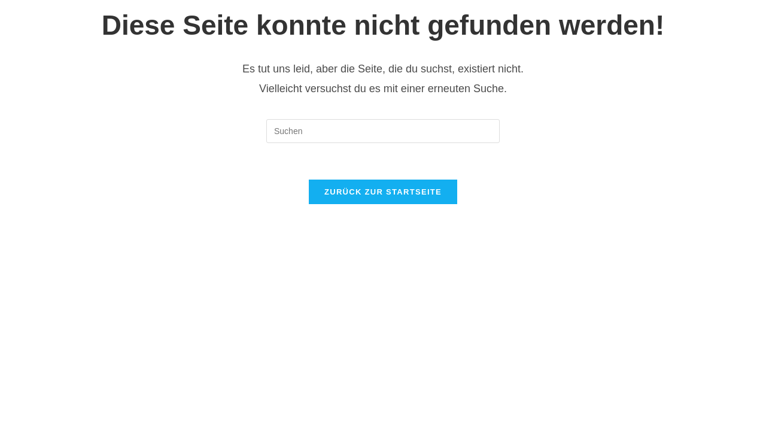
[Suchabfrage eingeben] (383, 131)
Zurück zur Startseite (383, 191)
